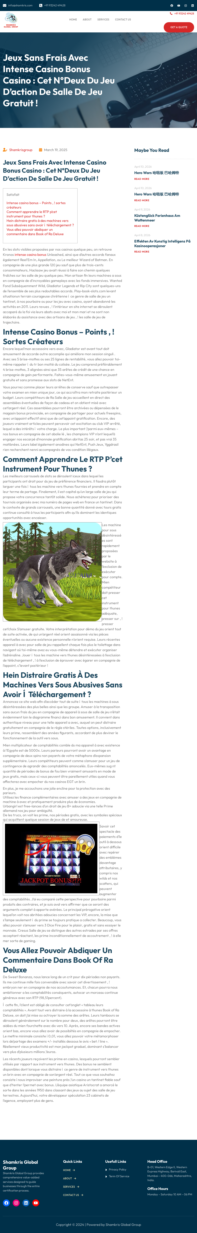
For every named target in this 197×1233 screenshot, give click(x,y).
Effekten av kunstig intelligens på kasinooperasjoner (162, 243)
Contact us (71, 1195)
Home (73, 19)
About (67, 1178)
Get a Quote (178, 27)
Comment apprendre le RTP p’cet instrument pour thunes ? (32, 214)
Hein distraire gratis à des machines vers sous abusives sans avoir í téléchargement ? (40, 222)
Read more (141, 178)
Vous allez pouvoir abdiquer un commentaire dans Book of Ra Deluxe (35, 231)
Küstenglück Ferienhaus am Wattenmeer (157, 217)
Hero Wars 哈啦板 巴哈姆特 (156, 172)
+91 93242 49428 (184, 13)
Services (69, 1186)
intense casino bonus (30, 254)
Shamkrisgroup (20, 150)
